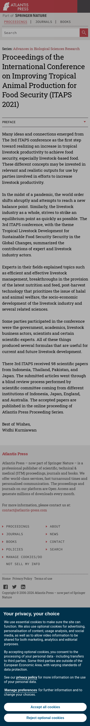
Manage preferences (20, 690)
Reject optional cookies (45, 718)
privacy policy (26, 677)
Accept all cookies (45, 707)
